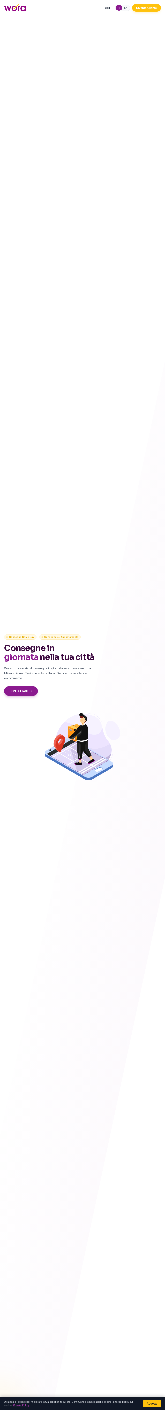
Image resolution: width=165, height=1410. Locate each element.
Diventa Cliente (146, 8)
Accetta (152, 1403)
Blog (107, 7)
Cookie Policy (21, 1405)
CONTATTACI (20, 691)
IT (119, 7)
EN (125, 7)
